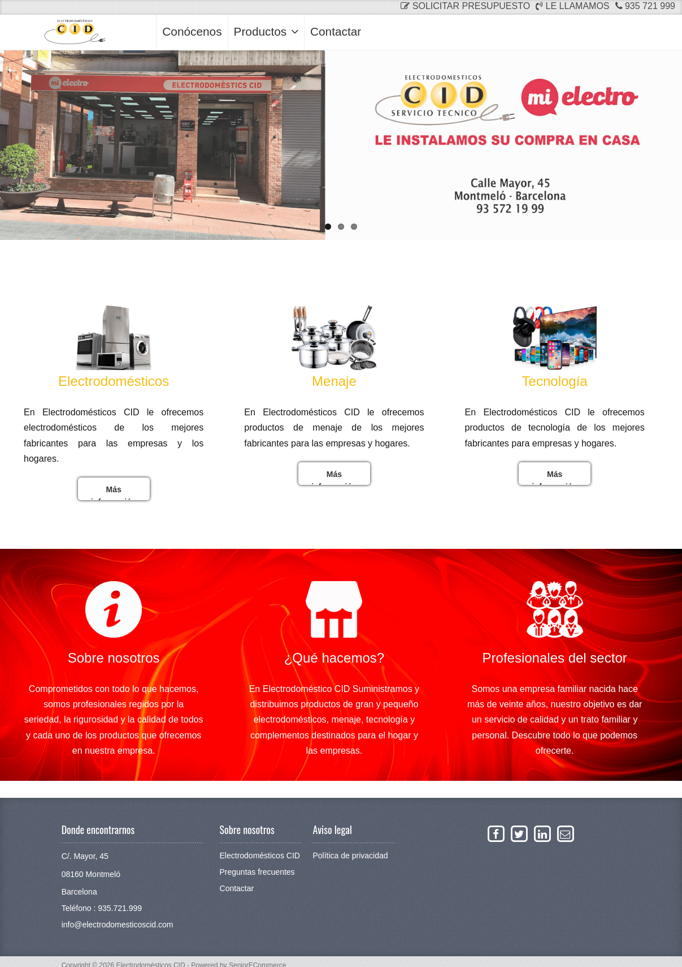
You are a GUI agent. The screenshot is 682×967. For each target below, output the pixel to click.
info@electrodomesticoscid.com (117, 924)
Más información (113, 492)
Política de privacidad (350, 855)
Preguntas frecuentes (257, 871)
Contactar (335, 31)
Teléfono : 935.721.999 (102, 908)
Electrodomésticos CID (260, 855)
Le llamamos (572, 6)
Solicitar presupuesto (465, 6)
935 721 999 (645, 6)
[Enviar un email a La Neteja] (565, 833)
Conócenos (191, 31)
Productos (266, 31)
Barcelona (79, 891)
